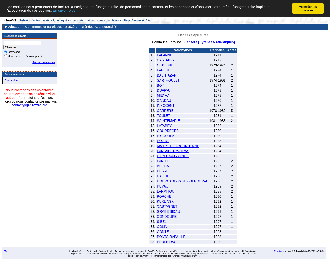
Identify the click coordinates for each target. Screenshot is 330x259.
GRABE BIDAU (168, 211)
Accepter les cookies (308, 8)
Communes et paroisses (43, 26)
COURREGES (168, 131)
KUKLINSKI (166, 201)
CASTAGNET (167, 206)
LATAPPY (164, 126)
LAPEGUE (165, 70)
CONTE (163, 232)
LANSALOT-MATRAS (173, 151)
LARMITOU (165, 191)
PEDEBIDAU (166, 242)
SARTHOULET (168, 80)
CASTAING (165, 60)
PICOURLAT (166, 136)
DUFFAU (163, 90)
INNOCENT (166, 105)
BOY (160, 85)
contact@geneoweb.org (29, 105)
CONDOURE (167, 216)
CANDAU (164, 100)
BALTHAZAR (167, 75)
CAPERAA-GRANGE (173, 156)
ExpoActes (279, 251)
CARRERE (165, 110)
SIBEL (161, 221)
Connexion (11, 80)
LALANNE (164, 55)
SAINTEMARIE (168, 121)
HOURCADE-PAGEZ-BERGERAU (183, 181)
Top (6, 251)
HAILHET (164, 176)
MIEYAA (163, 95)
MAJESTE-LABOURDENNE (178, 146)
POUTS (163, 141)
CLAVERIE (165, 65)
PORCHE (164, 196)
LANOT (162, 161)
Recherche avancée (43, 62)
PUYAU (162, 186)
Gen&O (10, 20)
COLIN (162, 227)
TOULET (163, 116)
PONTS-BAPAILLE (171, 237)
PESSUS (164, 171)
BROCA (163, 166)
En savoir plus (64, 10)
